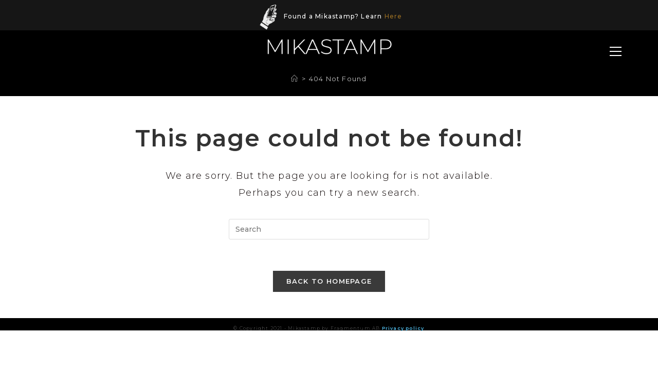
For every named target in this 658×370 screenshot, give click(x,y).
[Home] (294, 79)
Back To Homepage (329, 281)
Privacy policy (403, 328)
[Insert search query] (329, 229)
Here (394, 16)
